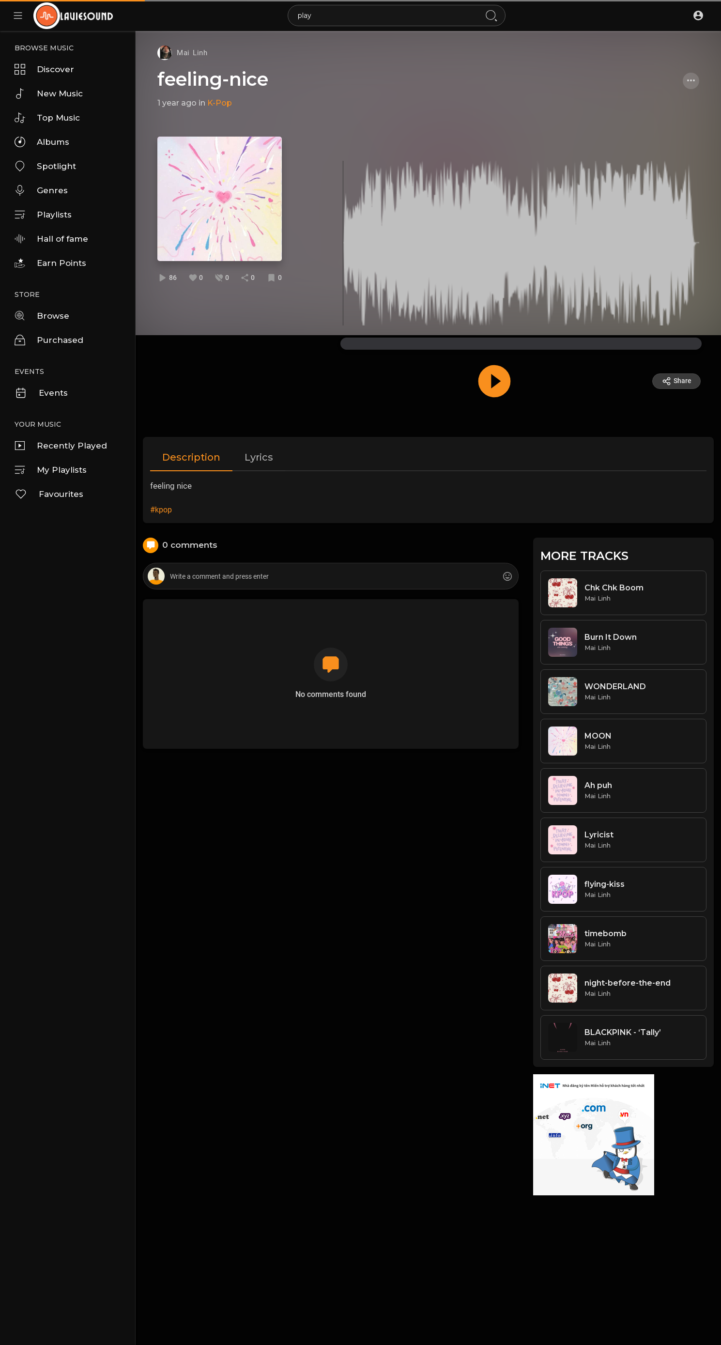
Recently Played (61, 445)
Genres (41, 190)
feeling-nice (212, 79)
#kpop (161, 509)
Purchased (49, 340)
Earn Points (50, 263)
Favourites (49, 494)
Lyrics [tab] (259, 457)
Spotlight (45, 166)
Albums (42, 142)
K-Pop (219, 103)
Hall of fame (51, 238)
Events (41, 392)
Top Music (47, 117)
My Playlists (51, 469)
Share (676, 381)
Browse (42, 315)
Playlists (43, 214)
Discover (44, 69)
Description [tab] (191, 457)
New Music (49, 93)
